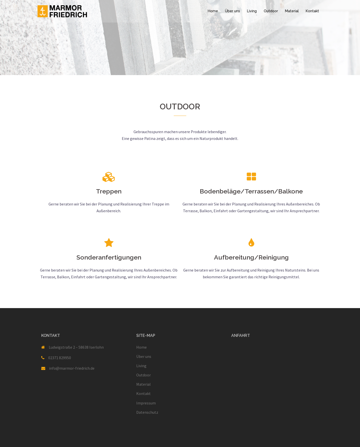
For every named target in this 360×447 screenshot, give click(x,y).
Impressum (146, 402)
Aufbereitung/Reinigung (251, 257)
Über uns (232, 11)
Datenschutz (147, 412)
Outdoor (271, 11)
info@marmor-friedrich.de (71, 368)
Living (252, 11)
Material (292, 11)
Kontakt (312, 11)
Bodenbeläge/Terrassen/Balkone (251, 191)
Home (213, 11)
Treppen (109, 191)
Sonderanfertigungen (108, 257)
